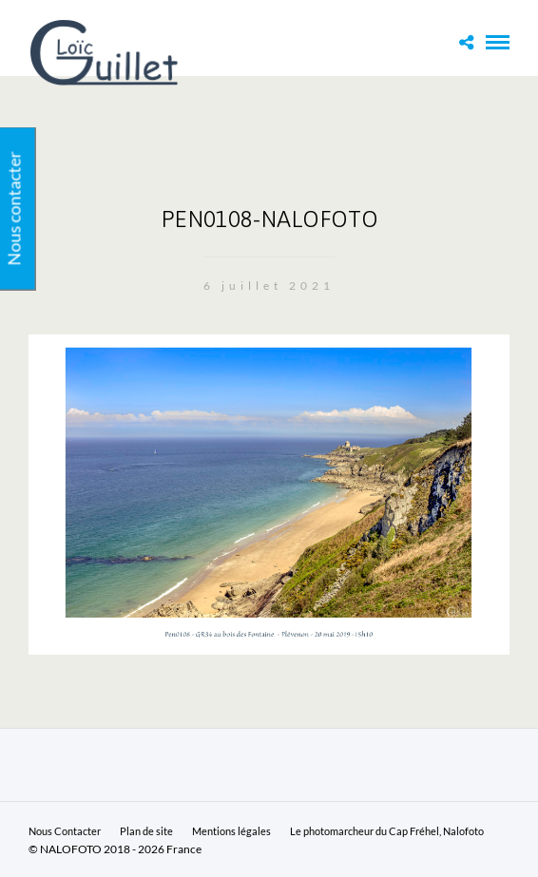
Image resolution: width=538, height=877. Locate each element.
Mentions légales (231, 831)
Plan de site (146, 831)
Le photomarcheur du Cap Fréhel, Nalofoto (387, 831)
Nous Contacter (65, 831)
